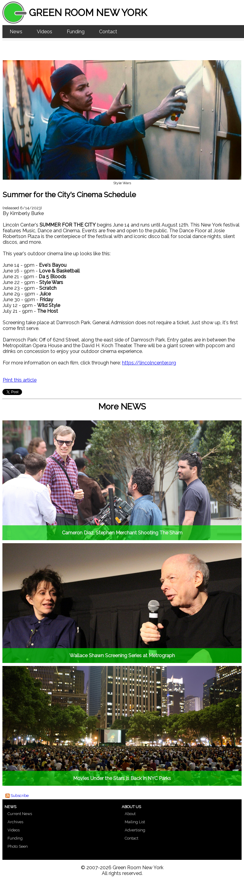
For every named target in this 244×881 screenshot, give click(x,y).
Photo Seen (18, 846)
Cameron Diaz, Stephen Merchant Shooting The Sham (122, 533)
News (16, 31)
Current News (20, 813)
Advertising (135, 830)
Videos (44, 31)
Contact (108, 31)
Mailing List (135, 822)
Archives (15, 822)
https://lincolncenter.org (149, 363)
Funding (76, 31)
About (130, 813)
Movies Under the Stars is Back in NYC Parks (122, 778)
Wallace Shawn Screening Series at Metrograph (122, 655)
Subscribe (20, 795)
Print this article (20, 380)
